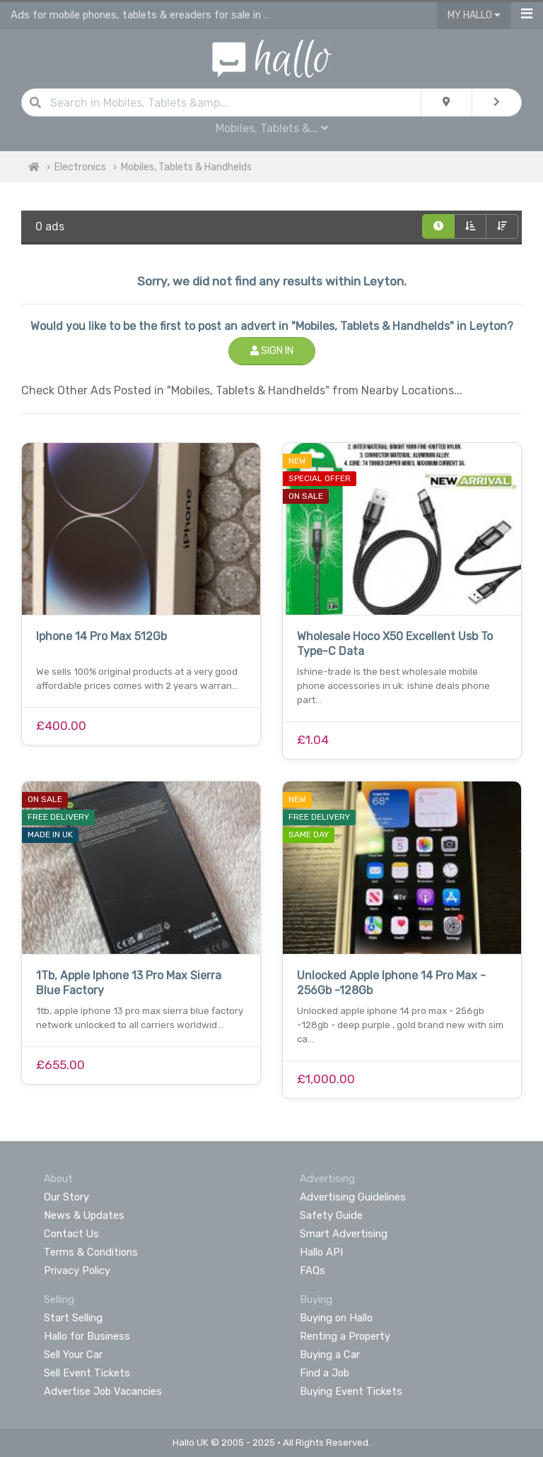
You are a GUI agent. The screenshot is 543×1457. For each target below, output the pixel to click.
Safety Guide (331, 1215)
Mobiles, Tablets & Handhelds (186, 167)
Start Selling (73, 1317)
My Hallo (474, 15)
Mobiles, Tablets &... (272, 128)
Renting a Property (345, 1336)
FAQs (312, 1270)
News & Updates (84, 1215)
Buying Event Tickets (351, 1391)
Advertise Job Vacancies (103, 1391)
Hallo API (321, 1252)
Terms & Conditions (91, 1252)
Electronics (80, 167)
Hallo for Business (87, 1336)
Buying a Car (330, 1354)
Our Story (66, 1197)
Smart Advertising (343, 1233)
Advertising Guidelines (353, 1197)
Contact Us (71, 1233)
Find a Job (324, 1373)
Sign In (271, 351)
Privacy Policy (77, 1270)
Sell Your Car (73, 1354)
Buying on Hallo (336, 1317)
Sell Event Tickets (87, 1373)
